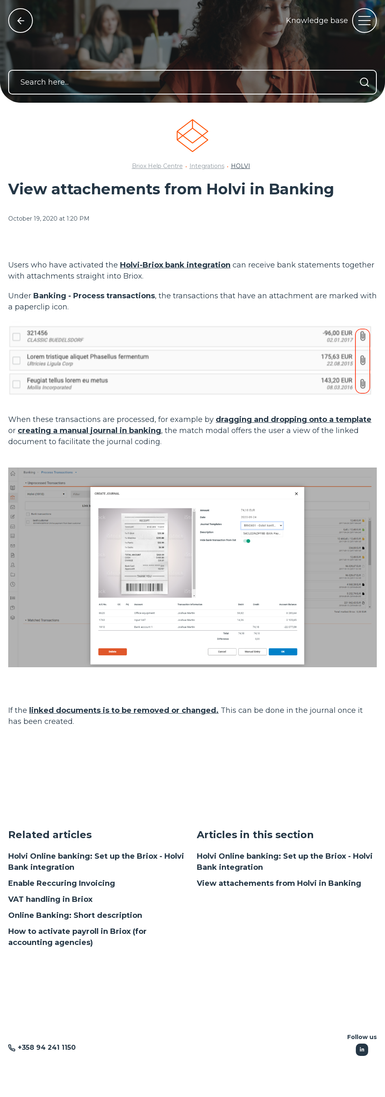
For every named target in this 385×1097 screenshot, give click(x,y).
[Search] (364, 82)
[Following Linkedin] (362, 1050)
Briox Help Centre (157, 166)
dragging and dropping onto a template (293, 419)
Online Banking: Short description (75, 915)
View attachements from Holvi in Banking (279, 883)
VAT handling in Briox (50, 899)
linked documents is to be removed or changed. (124, 710)
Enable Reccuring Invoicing (61, 883)
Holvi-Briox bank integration (175, 265)
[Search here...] (192, 82)
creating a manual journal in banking (89, 430)
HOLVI (240, 166)
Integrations (206, 166)
